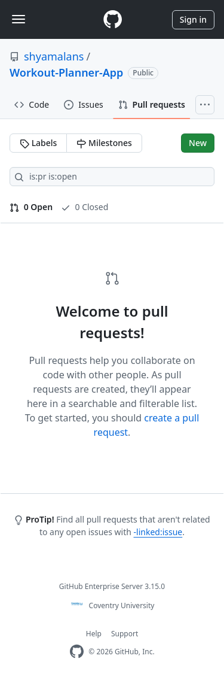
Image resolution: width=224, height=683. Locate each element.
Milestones (103, 142)
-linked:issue (158, 532)
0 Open (31, 207)
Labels (38, 142)
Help (94, 634)
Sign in (193, 19)
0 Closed (84, 207)
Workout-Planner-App (66, 72)
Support (124, 634)
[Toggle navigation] (18, 19)
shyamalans (54, 56)
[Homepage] (112, 19)
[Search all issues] (112, 176)
